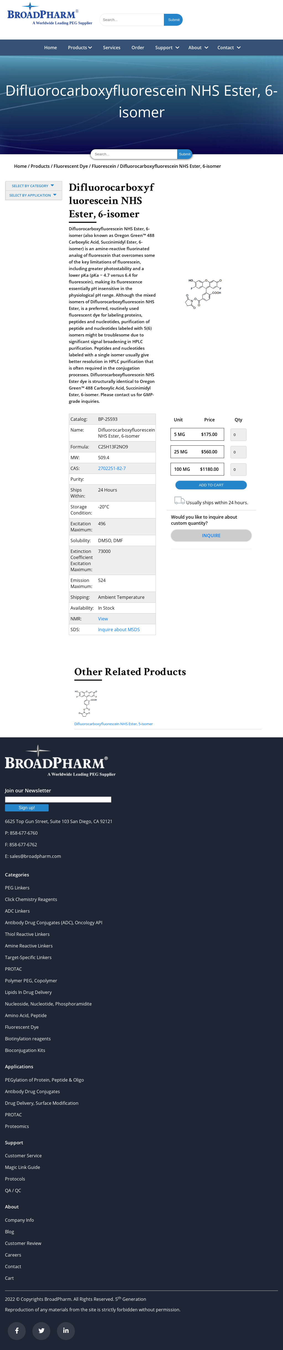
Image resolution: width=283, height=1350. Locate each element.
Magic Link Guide (22, 1167)
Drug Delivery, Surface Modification (41, 1103)
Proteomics (17, 1126)
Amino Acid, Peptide (26, 1015)
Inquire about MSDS (119, 629)
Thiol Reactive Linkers (27, 934)
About (194, 48)
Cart (9, 1278)
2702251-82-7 (112, 468)
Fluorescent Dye (71, 166)
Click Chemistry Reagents (31, 899)
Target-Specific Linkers (28, 957)
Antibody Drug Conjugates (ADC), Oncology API (53, 923)
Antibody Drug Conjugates (32, 1091)
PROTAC (13, 969)
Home (50, 48)
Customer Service (23, 1156)
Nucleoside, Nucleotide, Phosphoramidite (48, 1004)
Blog (9, 1232)
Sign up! (27, 807)
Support (163, 48)
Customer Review (23, 1243)
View (103, 619)
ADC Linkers (17, 911)
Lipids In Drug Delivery (28, 992)
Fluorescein (104, 166)
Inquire (211, 535)
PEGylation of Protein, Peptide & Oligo (44, 1080)
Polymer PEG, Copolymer (31, 981)
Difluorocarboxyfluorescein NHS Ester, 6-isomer (170, 166)
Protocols (15, 1179)
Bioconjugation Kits (25, 1050)
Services (111, 48)
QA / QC (13, 1190)
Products (80, 48)
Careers (13, 1255)
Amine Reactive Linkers (29, 946)
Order (138, 48)
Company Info (19, 1220)
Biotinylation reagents (28, 1039)
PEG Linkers (17, 888)
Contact (226, 48)
